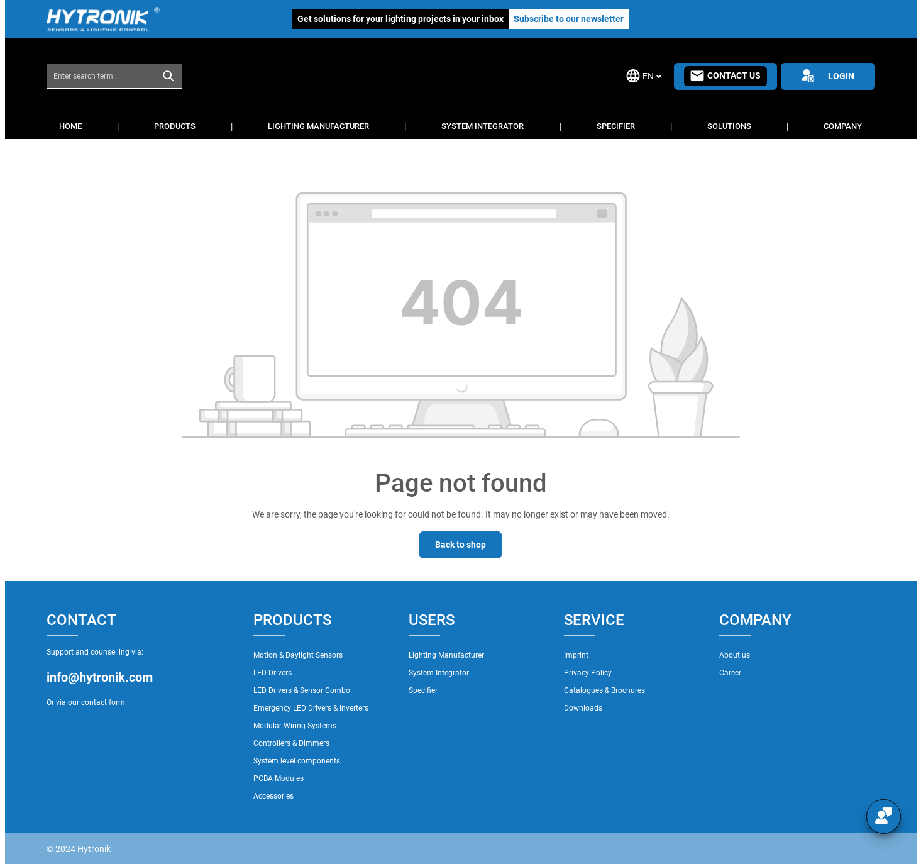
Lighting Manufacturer (446, 655)
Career (730, 672)
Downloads (583, 708)
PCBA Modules (278, 778)
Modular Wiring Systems (294, 725)
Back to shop (460, 545)
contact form (103, 702)
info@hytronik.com (100, 677)
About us (734, 655)
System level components (296, 760)
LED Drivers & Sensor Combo (301, 690)
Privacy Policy (588, 672)
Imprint (576, 655)
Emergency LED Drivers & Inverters (310, 708)
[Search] (168, 76)
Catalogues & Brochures (604, 690)
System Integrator (439, 672)
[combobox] (101, 76)
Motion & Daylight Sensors (298, 655)
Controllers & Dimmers (291, 743)
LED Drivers (272, 672)
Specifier (423, 690)
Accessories (273, 796)
